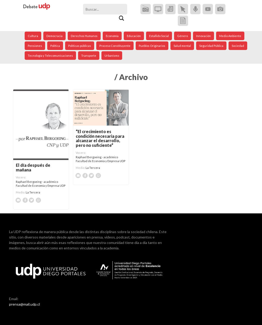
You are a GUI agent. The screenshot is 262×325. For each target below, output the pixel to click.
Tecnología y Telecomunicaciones (50, 55)
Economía (112, 36)
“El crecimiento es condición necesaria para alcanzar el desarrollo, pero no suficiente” (100, 138)
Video (208, 9)
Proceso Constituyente (114, 45)
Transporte (88, 55)
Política (55, 45)
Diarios (170, 9)
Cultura (33, 36)
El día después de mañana (33, 167)
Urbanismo (112, 55)
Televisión (158, 9)
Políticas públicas (79, 45)
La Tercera (33, 192)
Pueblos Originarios (152, 45)
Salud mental (182, 45)
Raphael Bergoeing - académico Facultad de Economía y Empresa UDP (40, 183)
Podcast (195, 9)
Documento (183, 21)
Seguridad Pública (211, 45)
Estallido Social (159, 36)
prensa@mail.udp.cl (24, 304)
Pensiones (35, 45)
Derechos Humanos (84, 36)
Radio (145, 9)
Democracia (54, 36)
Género (182, 36)
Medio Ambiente (230, 36)
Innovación (203, 36)
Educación (134, 36)
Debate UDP (36, 9)
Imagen (220, 9)
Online (183, 9)
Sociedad (238, 45)
